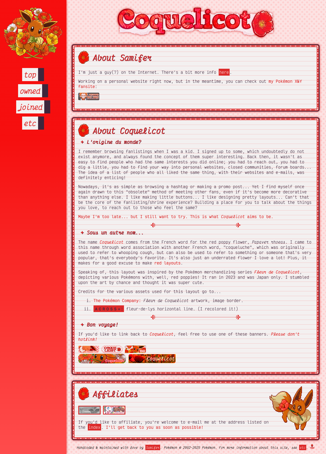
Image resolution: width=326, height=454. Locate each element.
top (30, 74)
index (94, 427)
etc (30, 123)
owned (30, 90)
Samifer (152, 447)
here (224, 72)
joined (30, 107)
